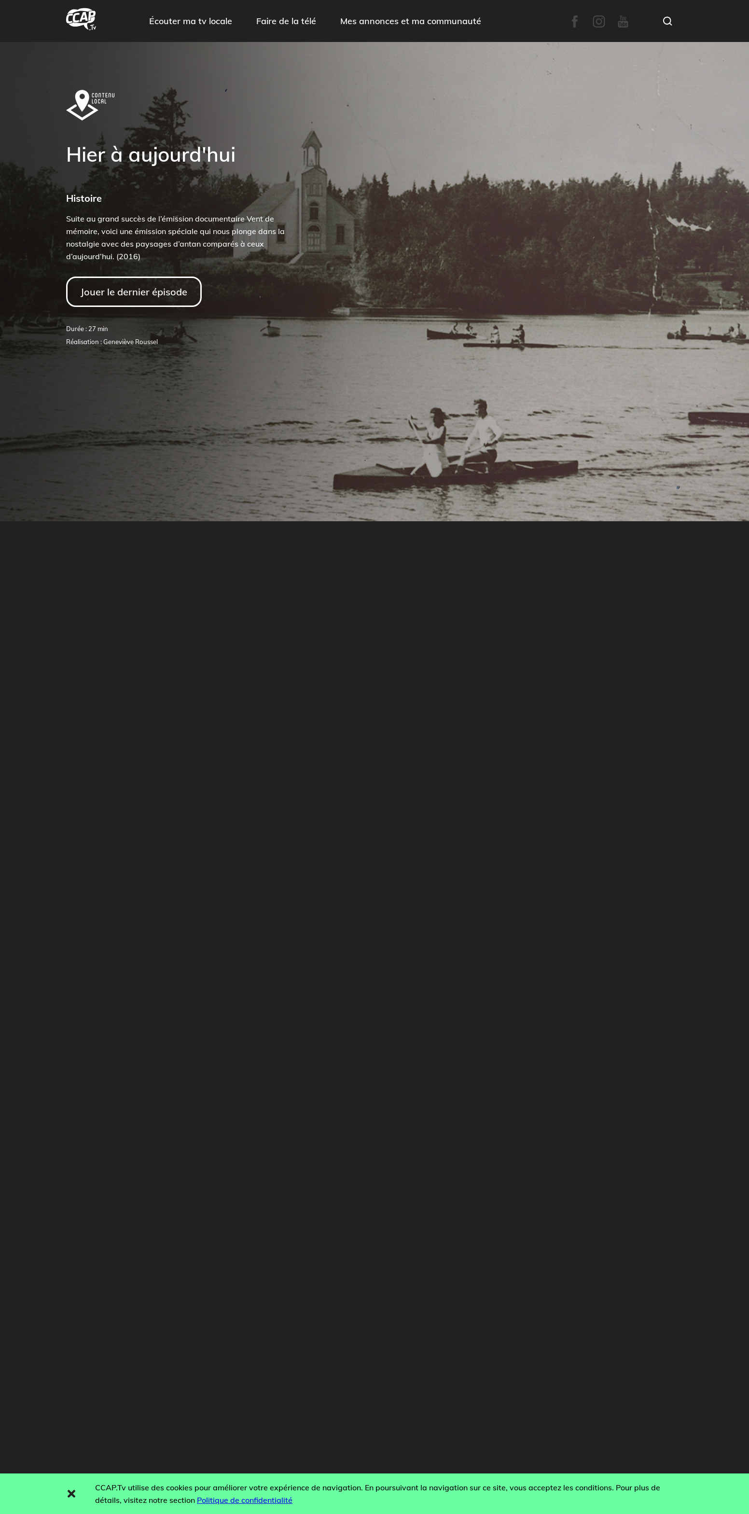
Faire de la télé (286, 21)
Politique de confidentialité (244, 1500)
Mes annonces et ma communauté (410, 21)
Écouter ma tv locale (190, 21)
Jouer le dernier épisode (134, 292)
